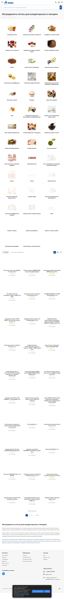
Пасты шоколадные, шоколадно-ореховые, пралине (51, 164)
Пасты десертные (51, 148)
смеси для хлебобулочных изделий (29, 541)
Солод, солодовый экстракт (51, 50)
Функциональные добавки (12, 246)
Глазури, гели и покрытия (12, 50)
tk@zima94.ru (49, 574)
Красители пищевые (51, 100)
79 (37, 515)
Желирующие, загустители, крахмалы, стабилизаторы (52, 83)
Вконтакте (3, 573)
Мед (12, 115)
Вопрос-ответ (46, 557)
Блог (44, 555)
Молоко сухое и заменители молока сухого (51, 116)
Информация (26, 553)
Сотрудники (5, 559)
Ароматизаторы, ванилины (52, 67)
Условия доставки (27, 559)
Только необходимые (38, 591)
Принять (47, 591)
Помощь (25, 555)
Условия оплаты (27, 557)
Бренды (45, 559)
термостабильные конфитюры (44, 541)
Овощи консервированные (12, 148)
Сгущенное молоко (12, 34)
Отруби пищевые (31, 148)
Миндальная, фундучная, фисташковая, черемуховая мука (31, 116)
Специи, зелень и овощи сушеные (32, 213)
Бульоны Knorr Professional (32, 67)
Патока (32, 181)
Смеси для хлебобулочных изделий (12, 214)
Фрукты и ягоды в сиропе (51, 230)
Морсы (12, 181)
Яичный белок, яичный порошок (31, 246)
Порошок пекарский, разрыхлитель (12, 197)
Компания (5, 553)
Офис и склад (5, 563)
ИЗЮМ (12, 67)
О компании (5, 555)
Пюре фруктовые (31, 164)
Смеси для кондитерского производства (51, 197)
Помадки (31, 100)
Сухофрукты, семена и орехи (51, 34)
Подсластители (52, 181)
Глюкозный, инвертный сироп (32, 83)
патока (19, 541)
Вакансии (4, 561)
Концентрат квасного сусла (52, 132)
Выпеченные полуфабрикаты (12, 83)
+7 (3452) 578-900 (50, 571)
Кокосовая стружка (12, 100)
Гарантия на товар (27, 561)
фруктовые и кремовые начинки (9, 541)
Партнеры (4, 565)
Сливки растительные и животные (32, 34)
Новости (4, 557)
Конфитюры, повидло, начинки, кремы (32, 51)
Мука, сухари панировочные (12, 132)
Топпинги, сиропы (12, 230)
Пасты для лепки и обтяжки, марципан (11, 164)
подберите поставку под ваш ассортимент (30, 542)
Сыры (51, 213)
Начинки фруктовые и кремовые (31, 132)
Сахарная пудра (32, 196)
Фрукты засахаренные (32, 230)
